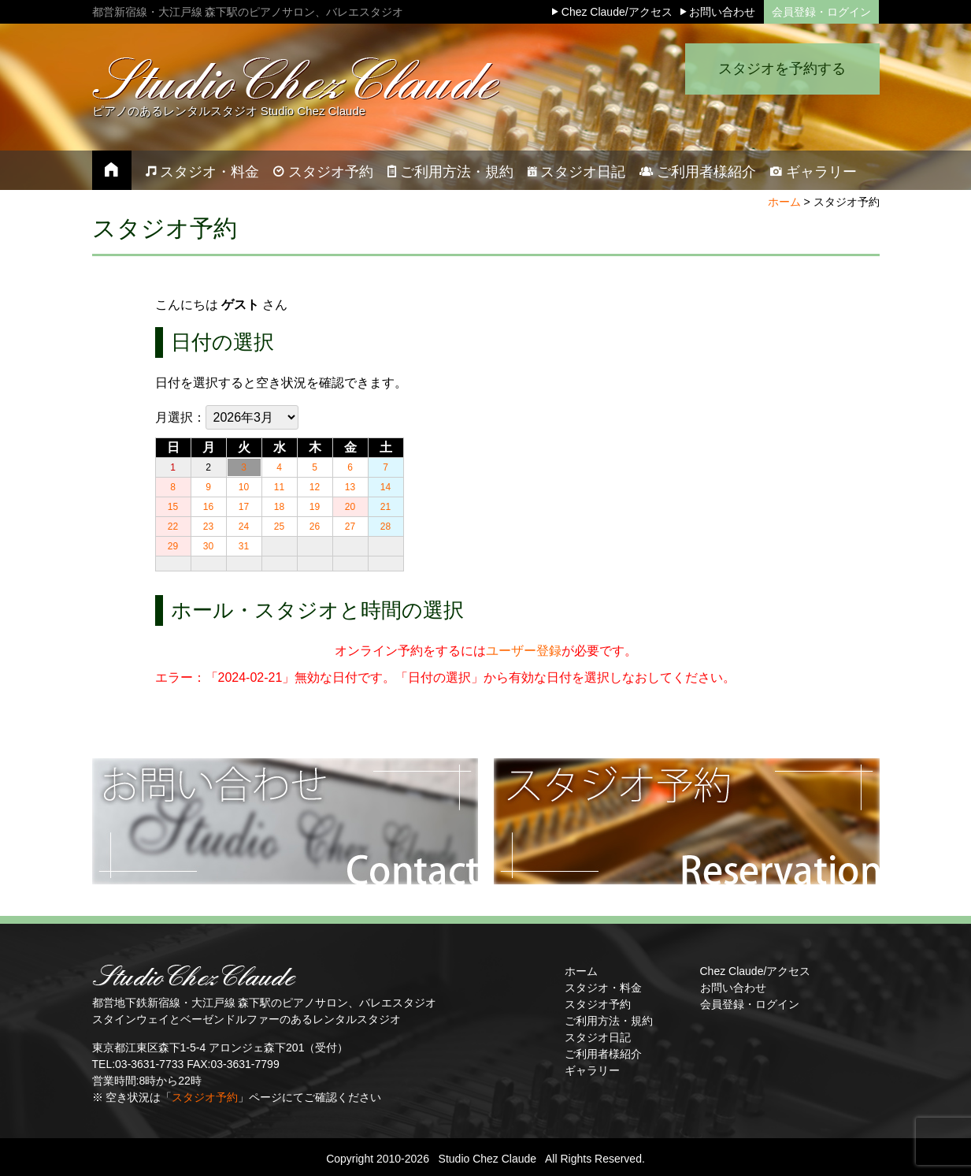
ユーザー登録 (523, 650)
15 (173, 507)
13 (350, 487)
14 (385, 487)
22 (173, 526)
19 (314, 507)
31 (244, 546)
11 (279, 487)
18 (279, 507)
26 (314, 526)
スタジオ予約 (205, 1097)
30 (208, 546)
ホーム (784, 201)
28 (385, 526)
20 (350, 507)
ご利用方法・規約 (609, 1020)
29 (173, 546)
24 (244, 526)
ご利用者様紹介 (603, 1054)
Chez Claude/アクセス (755, 971)
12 (314, 487)
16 (208, 507)
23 (208, 526)
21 (385, 507)
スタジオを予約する (777, 83)
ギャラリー (592, 1070)
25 (279, 526)
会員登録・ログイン (821, 12)
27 (350, 526)
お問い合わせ (733, 987)
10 (244, 487)
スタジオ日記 (598, 1037)
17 (244, 507)
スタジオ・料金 (603, 987)
